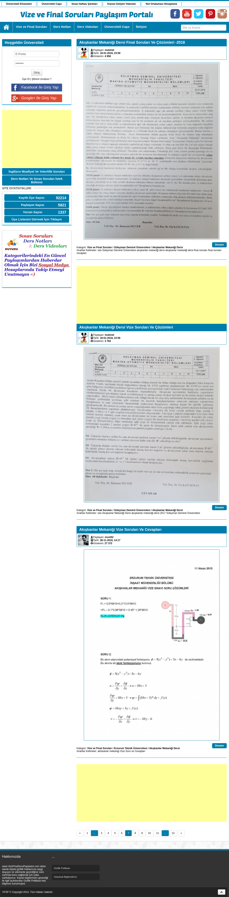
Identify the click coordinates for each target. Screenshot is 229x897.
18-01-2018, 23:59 (110, 53)
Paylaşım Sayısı (32, 205)
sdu (100, 250)
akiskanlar (103, 751)
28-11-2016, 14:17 (110, 540)
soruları (203, 250)
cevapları (82, 253)
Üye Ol (26, 79)
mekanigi (114, 751)
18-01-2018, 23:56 (110, 338)
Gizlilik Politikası (62, 868)
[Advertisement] (36, 139)
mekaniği (182, 250)
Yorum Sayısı (32, 212)
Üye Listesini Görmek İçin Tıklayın (37, 219)
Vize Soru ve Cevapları (132, 751)
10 (149, 833)
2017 (163, 513)
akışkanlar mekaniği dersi (150, 250)
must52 (109, 537)
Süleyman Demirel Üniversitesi (132, 247)
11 (157, 833)
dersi (190, 250)
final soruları (215, 250)
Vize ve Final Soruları (99, 247)
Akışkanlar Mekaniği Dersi (167, 247)
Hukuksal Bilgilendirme (65, 877)
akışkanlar (171, 250)
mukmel (109, 50)
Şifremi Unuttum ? (41, 79)
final (196, 250)
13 (173, 833)
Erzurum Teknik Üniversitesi (130, 748)
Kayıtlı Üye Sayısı (31, 197)
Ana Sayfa (6, 27)
